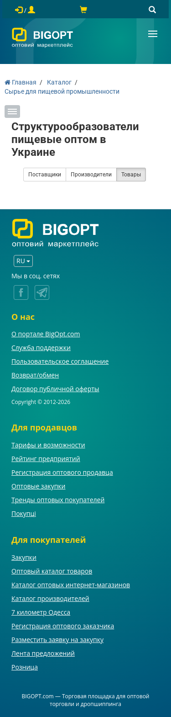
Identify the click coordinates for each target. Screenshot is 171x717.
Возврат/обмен (35, 375)
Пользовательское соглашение (60, 361)
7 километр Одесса (40, 612)
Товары (131, 174)
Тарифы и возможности (48, 445)
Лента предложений (43, 653)
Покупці (23, 513)
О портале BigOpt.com (45, 333)
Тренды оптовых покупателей (57, 499)
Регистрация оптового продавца (62, 472)
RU (23, 260)
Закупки (23, 557)
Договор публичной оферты (55, 388)
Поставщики (44, 174)
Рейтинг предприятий (45, 458)
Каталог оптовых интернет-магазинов (70, 584)
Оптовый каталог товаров (51, 571)
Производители (91, 174)
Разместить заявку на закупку (57, 639)
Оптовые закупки (38, 486)
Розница (24, 667)
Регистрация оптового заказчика (62, 625)
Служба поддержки (41, 347)
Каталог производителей (50, 598)
